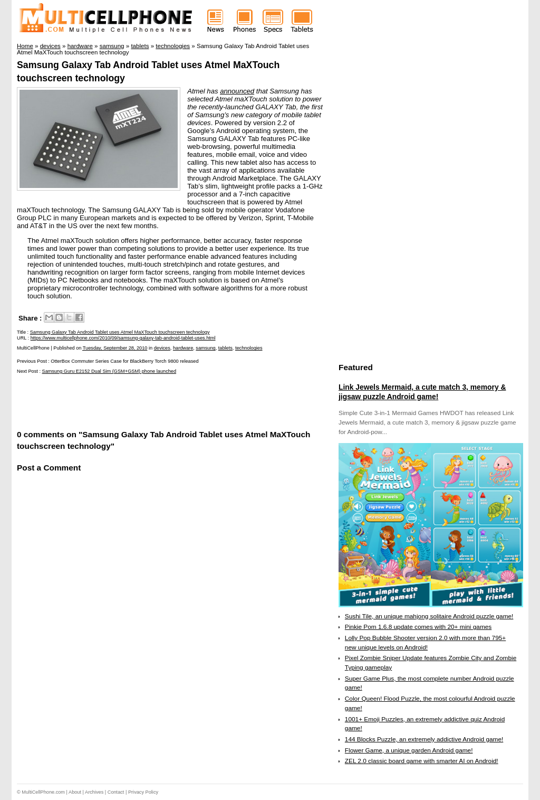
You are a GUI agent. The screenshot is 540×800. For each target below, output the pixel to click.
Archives (94, 792)
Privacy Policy (143, 792)
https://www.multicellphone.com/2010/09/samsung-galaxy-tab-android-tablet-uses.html (123, 338)
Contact (116, 792)
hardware (183, 348)
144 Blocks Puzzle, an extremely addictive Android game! (424, 739)
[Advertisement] (140, 401)
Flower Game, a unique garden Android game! (409, 750)
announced (237, 91)
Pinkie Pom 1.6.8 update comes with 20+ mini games (418, 626)
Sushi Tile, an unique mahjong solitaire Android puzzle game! (429, 616)
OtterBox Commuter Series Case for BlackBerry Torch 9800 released (124, 361)
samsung (205, 348)
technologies (249, 348)
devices (162, 348)
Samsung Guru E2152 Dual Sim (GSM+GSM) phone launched (109, 371)
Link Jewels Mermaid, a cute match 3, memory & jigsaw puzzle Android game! (422, 392)
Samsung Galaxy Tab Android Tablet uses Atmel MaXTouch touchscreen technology (120, 332)
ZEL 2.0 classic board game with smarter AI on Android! (421, 761)
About (75, 792)
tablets (225, 348)
